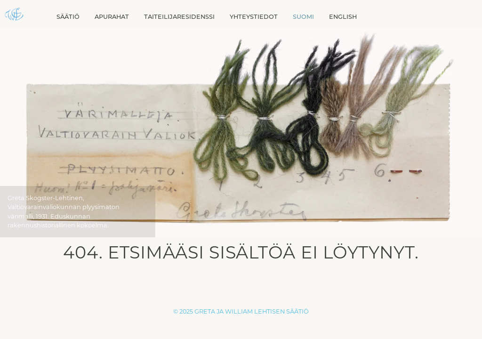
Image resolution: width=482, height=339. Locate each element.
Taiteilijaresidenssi (179, 16)
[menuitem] (303, 16)
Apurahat (112, 16)
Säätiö (68, 16)
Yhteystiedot (254, 16)
